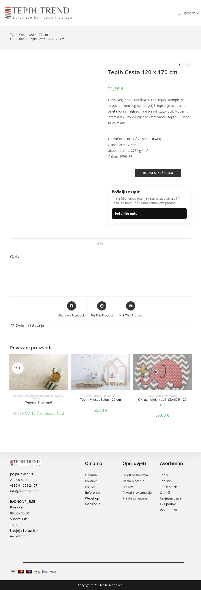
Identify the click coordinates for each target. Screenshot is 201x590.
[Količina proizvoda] (120, 173)
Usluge (90, 487)
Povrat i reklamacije (137, 492)
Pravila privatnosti (135, 498)
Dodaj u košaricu (158, 173)
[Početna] (11, 39)
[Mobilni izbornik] (187, 13)
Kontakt (91, 481)
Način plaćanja (133, 481)
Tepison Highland (38, 402)
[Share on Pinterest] (102, 309)
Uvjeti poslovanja (135, 475)
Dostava (128, 487)
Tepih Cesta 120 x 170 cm (46, 39)
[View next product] (187, 65)
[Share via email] (131, 309)
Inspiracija (92, 504)
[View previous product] (180, 65)
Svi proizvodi (42, 396)
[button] (27, 325)
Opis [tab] (100, 244)
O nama (91, 475)
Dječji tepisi (92, 396)
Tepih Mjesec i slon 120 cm (100, 399)
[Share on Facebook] (71, 309)
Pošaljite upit (126, 213)
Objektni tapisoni (23, 396)
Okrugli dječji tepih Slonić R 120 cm (162, 402)
